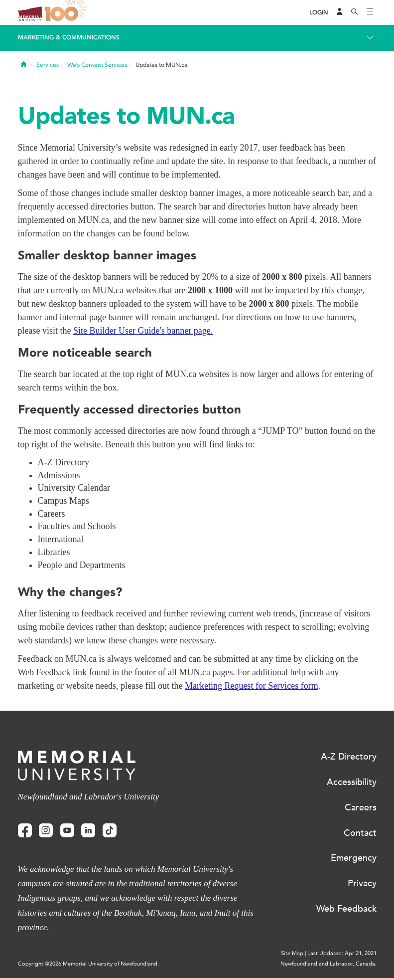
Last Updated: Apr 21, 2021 (342, 953)
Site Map (292, 953)
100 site (67, 12)
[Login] (318, 12)
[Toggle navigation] (370, 12)
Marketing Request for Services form (251, 686)
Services (47, 64)
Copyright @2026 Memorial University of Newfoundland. (88, 964)
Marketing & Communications (69, 37)
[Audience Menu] (339, 12)
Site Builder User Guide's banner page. (143, 331)
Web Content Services (97, 64)
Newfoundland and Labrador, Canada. (328, 964)
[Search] (354, 12)
